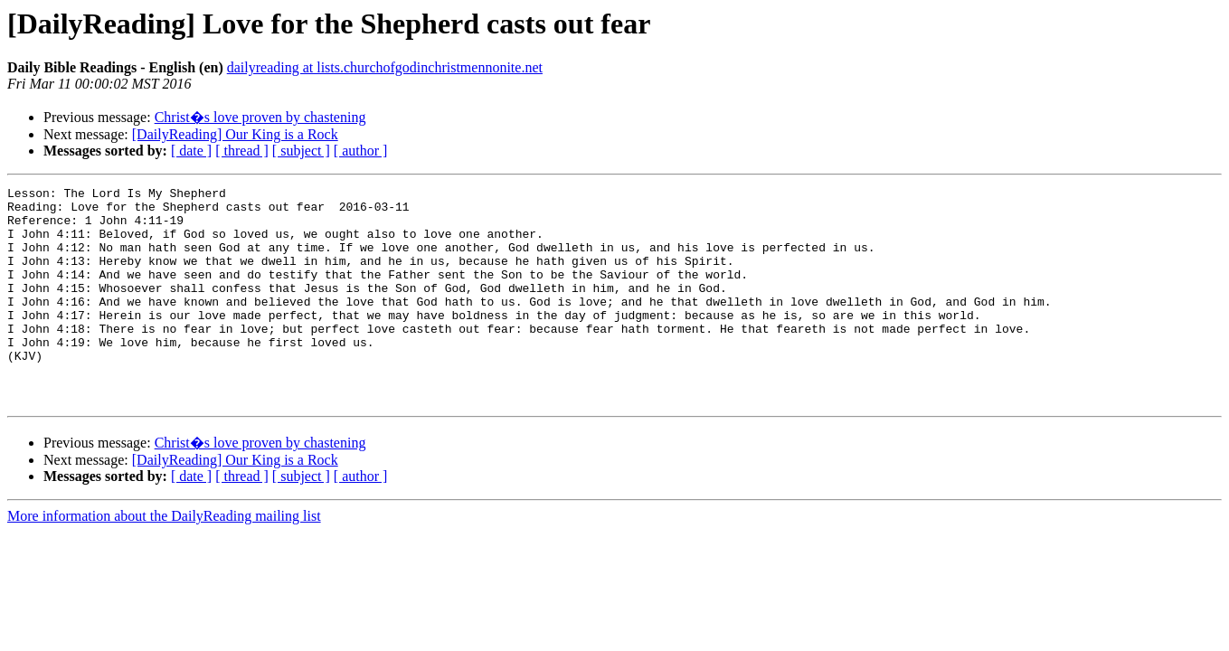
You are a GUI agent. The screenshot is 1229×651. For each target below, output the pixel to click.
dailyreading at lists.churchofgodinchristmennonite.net (385, 67)
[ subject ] (301, 150)
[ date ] (191, 150)
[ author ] (361, 150)
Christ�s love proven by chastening (260, 117)
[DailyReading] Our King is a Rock (235, 134)
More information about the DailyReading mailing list (164, 559)
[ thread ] (242, 150)
